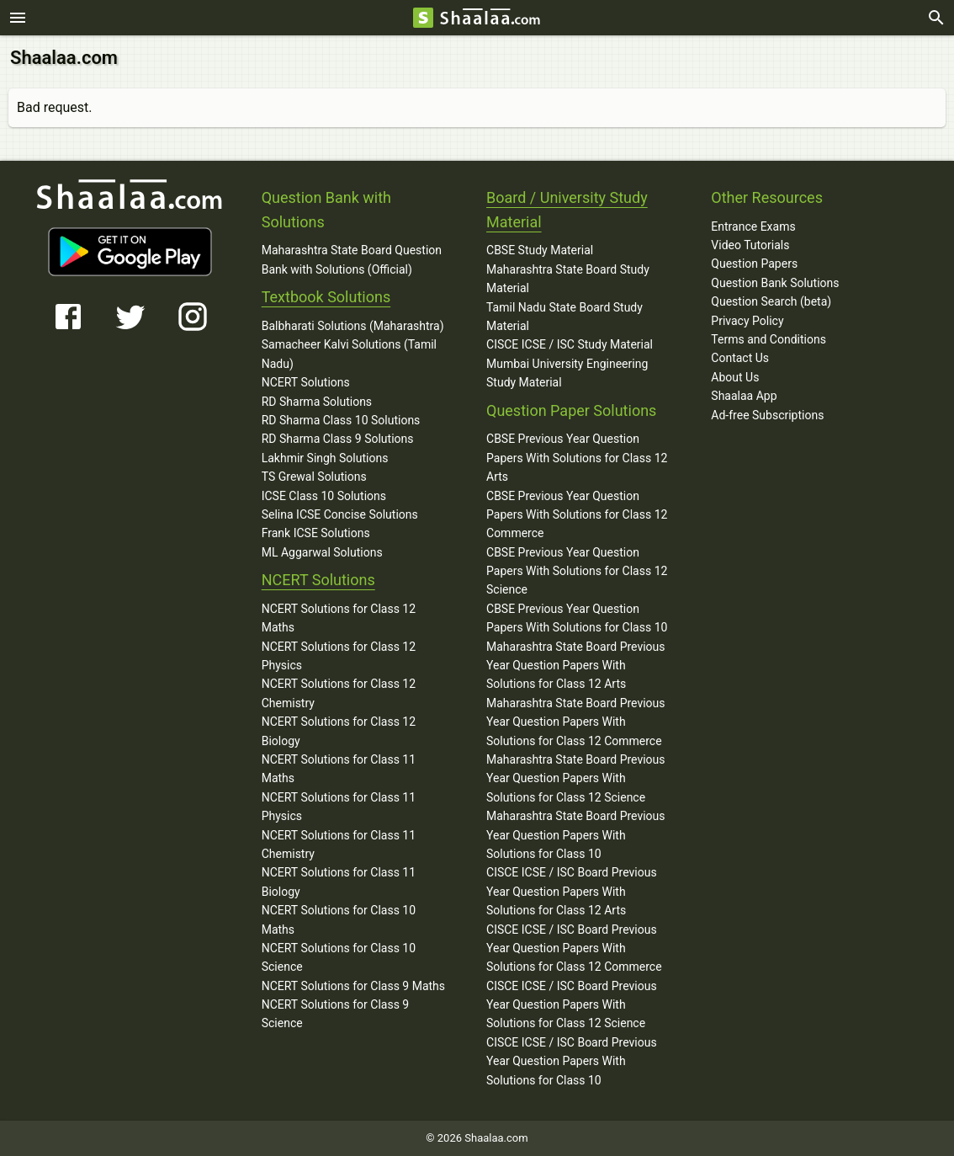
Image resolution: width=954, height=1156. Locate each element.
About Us (735, 377)
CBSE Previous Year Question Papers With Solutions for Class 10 (576, 618)
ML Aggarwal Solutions (322, 552)
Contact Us (740, 358)
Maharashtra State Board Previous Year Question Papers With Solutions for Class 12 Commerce (575, 722)
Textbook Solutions (326, 297)
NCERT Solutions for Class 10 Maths (339, 919)
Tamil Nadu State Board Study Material (564, 317)
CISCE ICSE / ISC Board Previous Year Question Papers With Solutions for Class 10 (571, 1061)
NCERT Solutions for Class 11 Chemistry (339, 844)
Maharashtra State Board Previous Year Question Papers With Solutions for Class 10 (575, 834)
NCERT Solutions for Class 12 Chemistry (339, 693)
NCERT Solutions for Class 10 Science (339, 957)
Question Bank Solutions (775, 283)
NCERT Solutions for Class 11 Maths (339, 769)
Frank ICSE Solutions (316, 533)
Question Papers (754, 263)
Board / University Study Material (567, 210)
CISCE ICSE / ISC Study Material (569, 344)
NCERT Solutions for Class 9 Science (336, 1014)
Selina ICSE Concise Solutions (340, 514)
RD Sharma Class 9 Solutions (338, 438)
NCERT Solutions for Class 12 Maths (339, 618)
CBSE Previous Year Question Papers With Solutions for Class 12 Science (576, 571)
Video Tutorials (750, 245)
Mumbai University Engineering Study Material (567, 373)
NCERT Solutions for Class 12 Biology (339, 731)
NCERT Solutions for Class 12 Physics (339, 656)
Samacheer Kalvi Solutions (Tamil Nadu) (349, 354)
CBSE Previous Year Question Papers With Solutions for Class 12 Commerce (576, 515)
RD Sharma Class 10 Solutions (341, 420)
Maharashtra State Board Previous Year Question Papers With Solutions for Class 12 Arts (575, 665)
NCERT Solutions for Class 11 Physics (339, 807)
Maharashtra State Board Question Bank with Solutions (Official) (352, 259)
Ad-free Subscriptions (767, 415)
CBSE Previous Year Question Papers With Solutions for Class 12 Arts (576, 457)
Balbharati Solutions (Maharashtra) (353, 326)
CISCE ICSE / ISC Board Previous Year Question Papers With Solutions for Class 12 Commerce (574, 948)
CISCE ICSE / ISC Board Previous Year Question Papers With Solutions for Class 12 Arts (571, 891)
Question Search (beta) (771, 301)
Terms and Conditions (768, 339)
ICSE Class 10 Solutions (324, 496)
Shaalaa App (743, 395)
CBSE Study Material (539, 250)
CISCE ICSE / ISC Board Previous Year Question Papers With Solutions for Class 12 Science (571, 1005)
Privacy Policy (747, 321)
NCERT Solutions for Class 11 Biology (339, 882)
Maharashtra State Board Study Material (567, 279)
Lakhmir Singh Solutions (325, 458)
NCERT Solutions (306, 382)
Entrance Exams (753, 226)
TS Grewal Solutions (314, 476)
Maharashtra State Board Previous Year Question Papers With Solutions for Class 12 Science (575, 778)
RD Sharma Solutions (317, 401)
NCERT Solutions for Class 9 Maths (353, 986)
